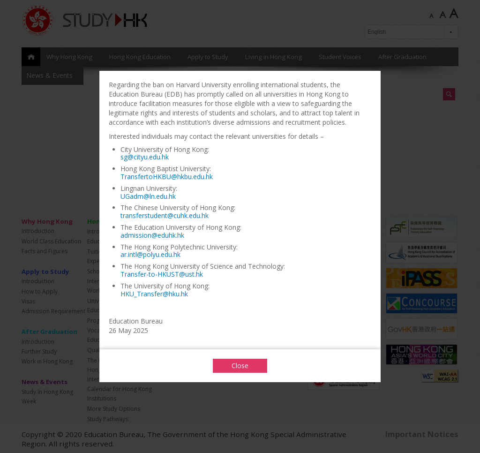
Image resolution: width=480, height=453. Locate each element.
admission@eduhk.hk (152, 235)
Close (240, 365)
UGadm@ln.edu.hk (148, 196)
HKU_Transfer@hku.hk (154, 293)
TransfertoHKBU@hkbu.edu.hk (166, 176)
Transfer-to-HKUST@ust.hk (161, 274)
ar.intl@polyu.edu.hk (150, 254)
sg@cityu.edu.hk (144, 156)
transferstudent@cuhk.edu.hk (164, 215)
